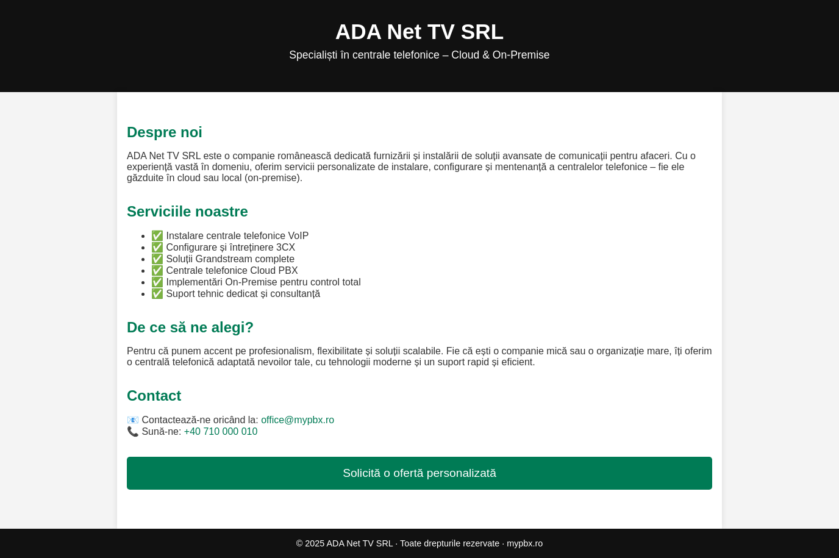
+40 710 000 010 (221, 431)
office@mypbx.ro (297, 420)
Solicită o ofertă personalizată (419, 473)
